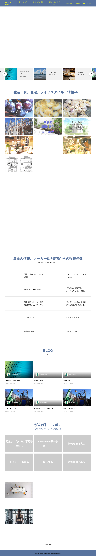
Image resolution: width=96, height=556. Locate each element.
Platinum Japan (48, 544)
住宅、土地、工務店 (38, 3)
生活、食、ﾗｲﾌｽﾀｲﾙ (24, 3)
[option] (19, 74)
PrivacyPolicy (69, 3)
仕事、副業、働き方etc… (54, 3)
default (14, 383)
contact (78, 3)
